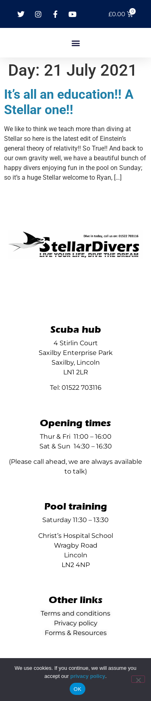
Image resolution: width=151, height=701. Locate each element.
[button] (75, 42)
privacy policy (87, 676)
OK (77, 689)
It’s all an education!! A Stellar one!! (69, 102)
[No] (138, 679)
